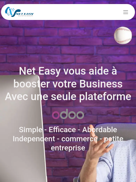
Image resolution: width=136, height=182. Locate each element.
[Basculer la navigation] (125, 12)
